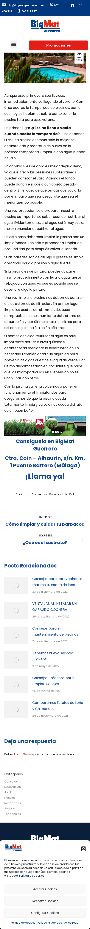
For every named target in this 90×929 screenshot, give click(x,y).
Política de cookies (23, 922)
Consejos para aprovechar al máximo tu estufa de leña (57, 581)
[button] (83, 849)
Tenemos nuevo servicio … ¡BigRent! (54, 656)
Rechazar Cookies (45, 901)
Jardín (8, 792)
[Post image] (16, 585)
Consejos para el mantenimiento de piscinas (55, 631)
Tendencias (12, 814)
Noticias (10, 798)
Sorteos (9, 808)
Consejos (38, 494)
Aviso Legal (71, 922)
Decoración (12, 787)
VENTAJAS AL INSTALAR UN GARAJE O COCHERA (54, 606)
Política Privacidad (49, 922)
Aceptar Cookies (45, 889)
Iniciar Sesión (23, 754)
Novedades (12, 803)
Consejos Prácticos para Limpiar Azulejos (53, 680)
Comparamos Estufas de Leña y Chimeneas (57, 705)
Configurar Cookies (45, 913)
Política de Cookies (31, 876)
